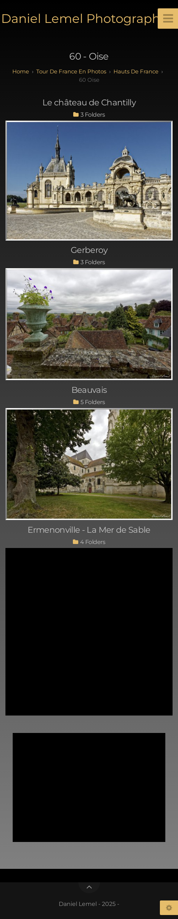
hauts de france (135, 71)
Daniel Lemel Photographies (89, 18)
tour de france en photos (71, 71)
